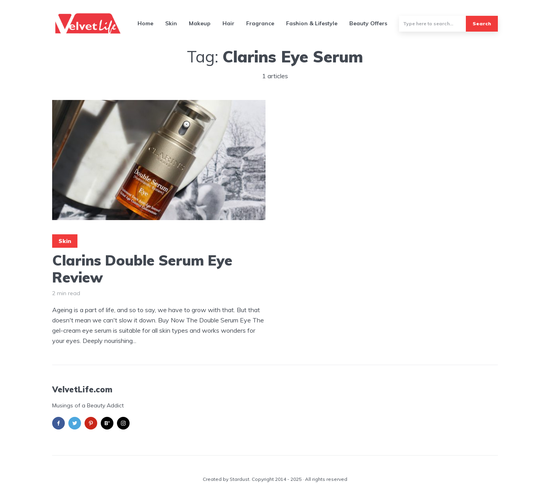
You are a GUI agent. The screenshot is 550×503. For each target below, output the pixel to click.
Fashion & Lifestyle (311, 23)
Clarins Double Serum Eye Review (142, 269)
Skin (171, 23)
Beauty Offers (368, 23)
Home (145, 23)
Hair (228, 23)
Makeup (200, 23)
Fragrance (260, 23)
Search (482, 23)
